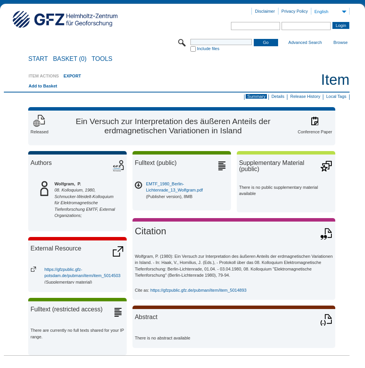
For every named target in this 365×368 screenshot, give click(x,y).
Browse (340, 42)
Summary (256, 96)
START (38, 59)
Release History (305, 96)
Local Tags (336, 96)
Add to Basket (43, 86)
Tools (102, 59)
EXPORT (72, 76)
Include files (208, 48)
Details (278, 96)
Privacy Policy (295, 11)
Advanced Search (305, 42)
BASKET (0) (70, 59)
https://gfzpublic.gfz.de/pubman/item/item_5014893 (198, 290)
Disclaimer (265, 11)
